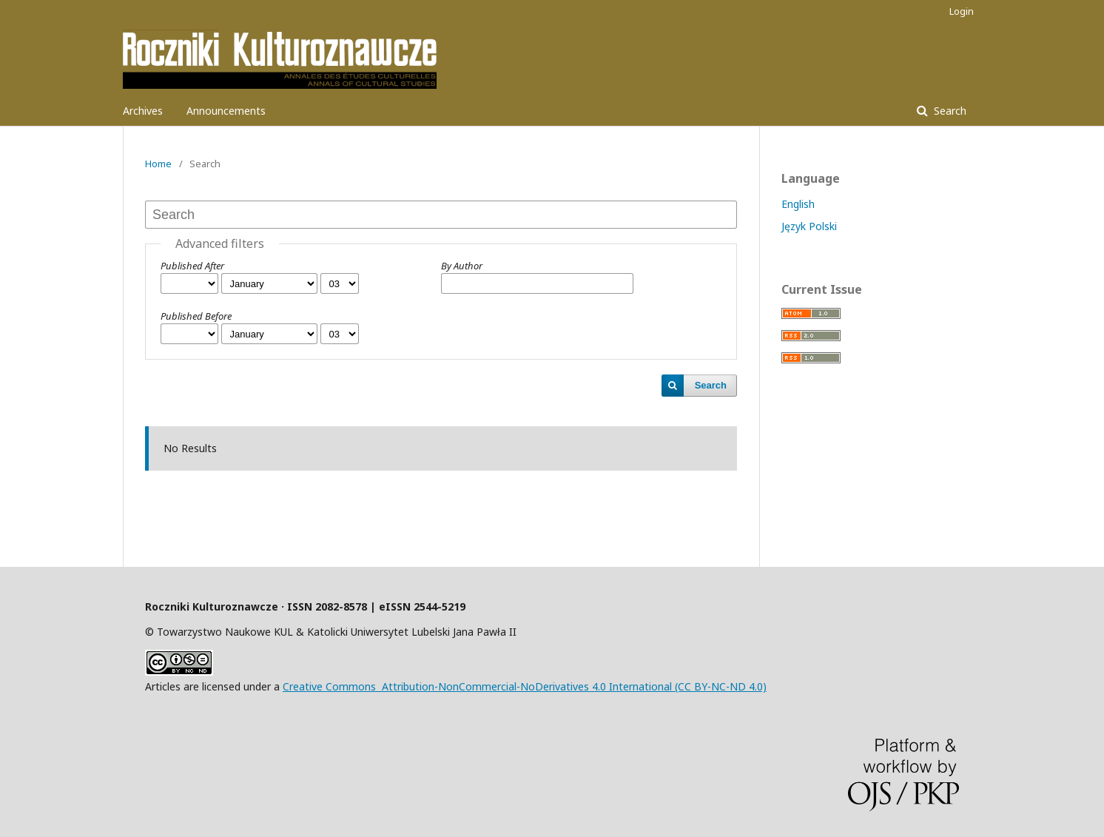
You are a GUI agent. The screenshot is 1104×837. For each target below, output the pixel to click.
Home (158, 163)
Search (948, 111)
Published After (192, 265)
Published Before (196, 316)
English (798, 204)
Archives (143, 111)
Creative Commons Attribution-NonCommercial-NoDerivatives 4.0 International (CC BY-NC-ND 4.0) (525, 686)
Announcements (226, 111)
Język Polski (809, 226)
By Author (461, 265)
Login (961, 11)
